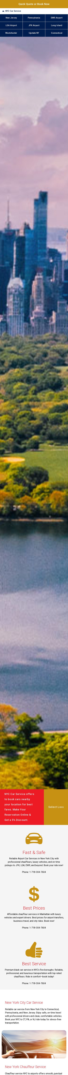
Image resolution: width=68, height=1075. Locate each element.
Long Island (56, 25)
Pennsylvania (34, 18)
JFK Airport (33, 25)
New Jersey (11, 18)
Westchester (11, 33)
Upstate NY (34, 33)
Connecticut (56, 33)
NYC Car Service (13, 11)
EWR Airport (56, 18)
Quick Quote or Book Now (34, 4)
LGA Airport (11, 25)
